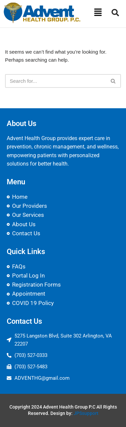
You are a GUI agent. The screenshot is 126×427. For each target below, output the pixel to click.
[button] (97, 12)
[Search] (55, 81)
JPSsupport (86, 413)
